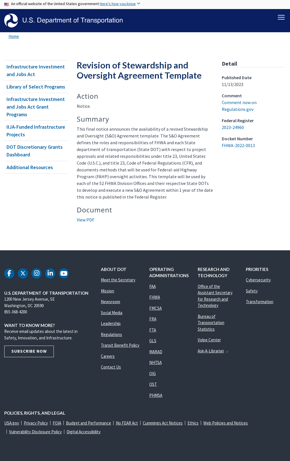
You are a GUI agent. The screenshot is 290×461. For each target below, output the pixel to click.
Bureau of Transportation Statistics (211, 323)
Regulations (111, 334)
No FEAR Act (127, 423)
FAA (152, 286)
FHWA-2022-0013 (238, 145)
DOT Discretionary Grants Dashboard (35, 151)
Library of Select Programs (36, 86)
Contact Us (111, 367)
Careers (108, 356)
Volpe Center (209, 339)
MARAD (155, 351)
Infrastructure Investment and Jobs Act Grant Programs (36, 107)
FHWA (154, 297)
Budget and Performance (88, 423)
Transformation (259, 301)
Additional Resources (30, 167)
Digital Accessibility (84, 431)
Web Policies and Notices (225, 423)
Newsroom (110, 301)
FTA (152, 330)
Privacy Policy (36, 423)
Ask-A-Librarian (213, 351)
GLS (152, 340)
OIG (152, 373)
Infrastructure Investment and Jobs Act (36, 70)
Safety (252, 291)
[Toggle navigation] (281, 17)
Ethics (193, 423)
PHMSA (155, 395)
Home (13, 36)
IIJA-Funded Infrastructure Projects (36, 131)
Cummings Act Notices (163, 423)
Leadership (111, 323)
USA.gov (11, 423)
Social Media (111, 312)
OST (153, 384)
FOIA (57, 423)
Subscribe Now (29, 351)
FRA (152, 319)
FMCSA (155, 308)
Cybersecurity (258, 280)
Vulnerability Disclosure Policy (35, 431)
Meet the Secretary (118, 280)
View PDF (85, 220)
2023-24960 (233, 127)
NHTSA (155, 362)
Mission (107, 291)
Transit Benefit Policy (120, 345)
